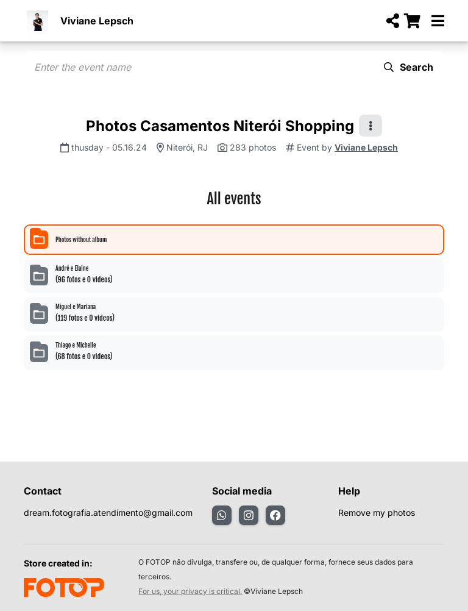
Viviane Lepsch (96, 21)
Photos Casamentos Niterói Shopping (220, 126)
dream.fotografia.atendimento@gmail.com (108, 512)
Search (408, 67)
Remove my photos (376, 512)
